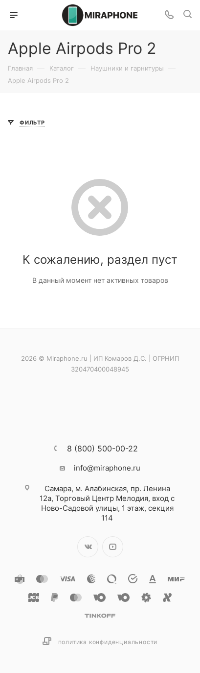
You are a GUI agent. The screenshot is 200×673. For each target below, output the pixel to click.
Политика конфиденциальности (108, 642)
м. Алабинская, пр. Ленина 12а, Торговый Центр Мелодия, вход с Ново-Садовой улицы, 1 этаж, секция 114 (107, 503)
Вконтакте (87, 546)
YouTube (112, 546)
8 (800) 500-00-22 (102, 448)
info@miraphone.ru (107, 468)
